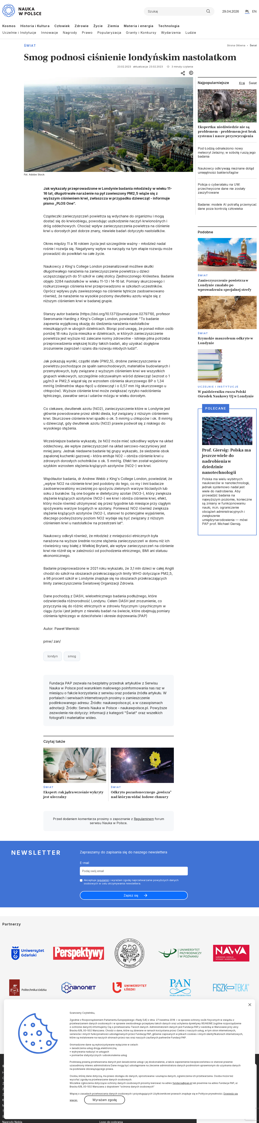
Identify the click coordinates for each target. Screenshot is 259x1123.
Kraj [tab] (242, 83)
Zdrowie (82, 26)
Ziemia (113, 26)
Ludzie (190, 33)
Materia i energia (138, 26)
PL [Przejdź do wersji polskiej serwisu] (247, 11)
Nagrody (70, 33)
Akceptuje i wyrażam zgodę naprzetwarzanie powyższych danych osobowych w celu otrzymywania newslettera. (131, 882)
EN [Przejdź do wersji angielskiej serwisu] (254, 11)
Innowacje (49, 33)
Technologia (169, 26)
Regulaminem (144, 819)
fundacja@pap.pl (182, 1083)
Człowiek (62, 26)
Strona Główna (236, 45)
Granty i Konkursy (141, 33)
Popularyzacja (109, 33)
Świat (30, 45)
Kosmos (9, 26)
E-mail (84, 863)
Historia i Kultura (35, 26)
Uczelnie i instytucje (218, 386)
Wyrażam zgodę (104, 1100)
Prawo (87, 33)
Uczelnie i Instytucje (19, 33)
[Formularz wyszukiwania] (179, 11)
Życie (98, 26)
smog (72, 656)
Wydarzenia (171, 33)
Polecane (215, 408)
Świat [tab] (253, 83)
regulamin (103, 880)
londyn (52, 656)
